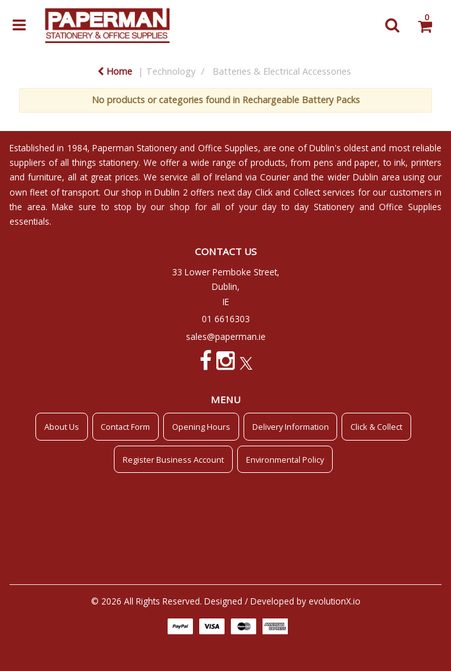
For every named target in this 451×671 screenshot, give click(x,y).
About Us (61, 426)
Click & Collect (376, 426)
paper (366, 162)
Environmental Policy (285, 459)
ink (399, 162)
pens (323, 162)
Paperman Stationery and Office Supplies (175, 148)
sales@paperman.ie (226, 336)
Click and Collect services (305, 192)
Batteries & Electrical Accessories (282, 71)
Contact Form (125, 426)
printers (426, 162)
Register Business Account (173, 459)
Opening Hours (201, 426)
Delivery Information (290, 426)
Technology (170, 71)
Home (114, 71)
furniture (45, 177)
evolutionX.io (335, 601)
